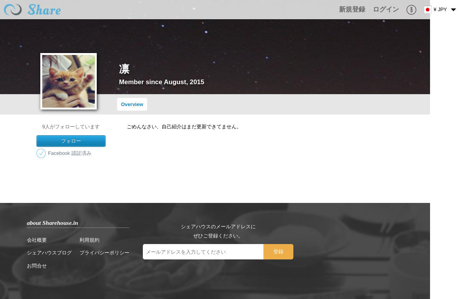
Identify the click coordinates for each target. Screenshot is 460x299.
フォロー (71, 141)
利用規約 (89, 240)
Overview (132, 104)
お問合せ (37, 266)
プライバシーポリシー (104, 253)
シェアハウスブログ (49, 253)
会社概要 (37, 240)
